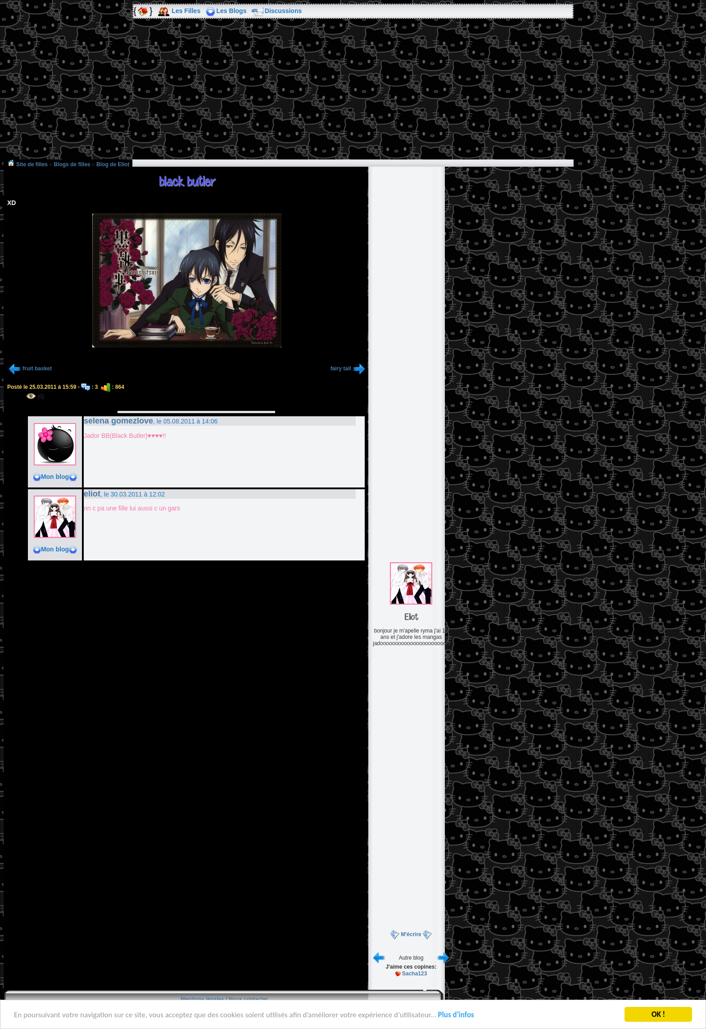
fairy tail (340, 368)
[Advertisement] (353, 95)
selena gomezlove (118, 420)
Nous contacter (248, 999)
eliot (92, 493)
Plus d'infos (456, 1016)
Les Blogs (232, 10)
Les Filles (186, 10)
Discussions (283, 10)
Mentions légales (202, 999)
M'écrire (411, 934)
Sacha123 (414, 973)
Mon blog (55, 476)
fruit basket (37, 368)
